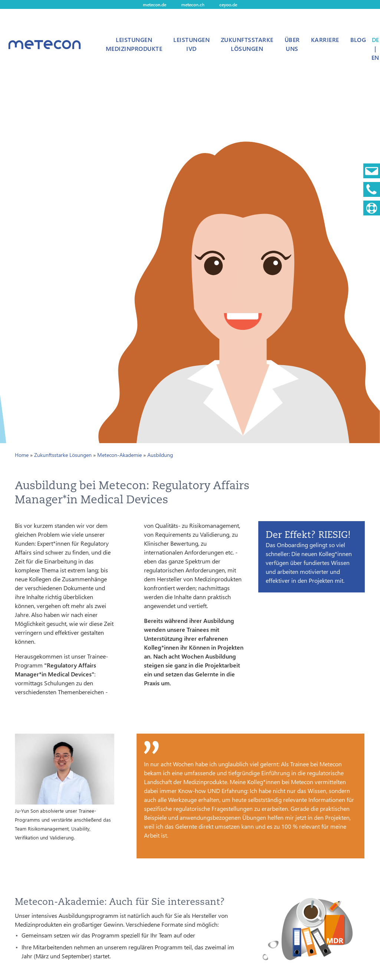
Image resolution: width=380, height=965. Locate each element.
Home (22, 454)
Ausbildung (160, 454)
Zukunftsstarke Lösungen (247, 44)
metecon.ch (192, 4)
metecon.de (154, 4)
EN (375, 57)
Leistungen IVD (191, 44)
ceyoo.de (228, 4)
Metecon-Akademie (119, 454)
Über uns (292, 44)
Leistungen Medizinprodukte (134, 44)
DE (375, 39)
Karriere (325, 39)
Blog (358, 39)
